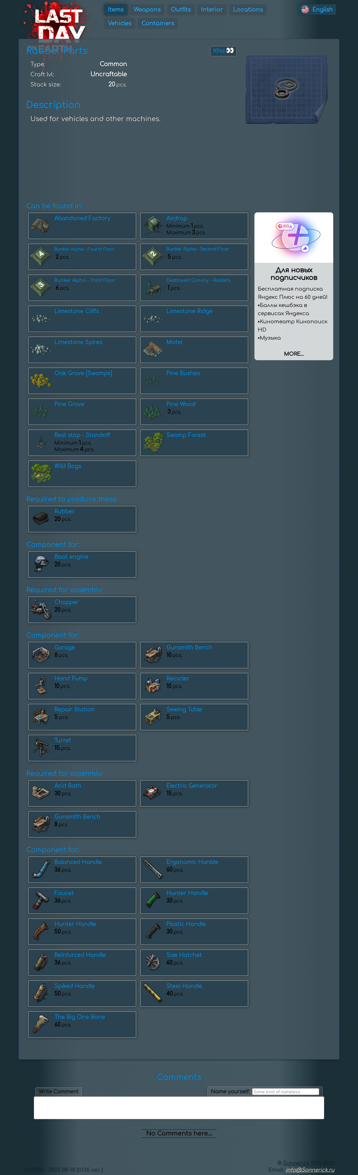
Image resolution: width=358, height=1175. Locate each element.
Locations (248, 9)
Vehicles (119, 23)
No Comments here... (179, 1133)
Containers (158, 23)
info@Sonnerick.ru (310, 1170)
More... (294, 354)
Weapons (147, 9)
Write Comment (59, 1091)
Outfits (181, 9)
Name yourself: (230, 1091)
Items (116, 9)
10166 (223, 50)
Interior (212, 9)
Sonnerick (296, 1163)
